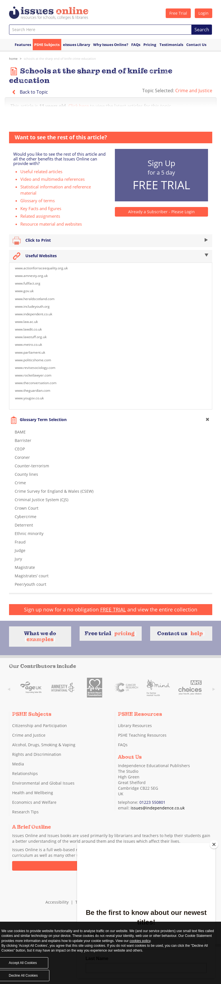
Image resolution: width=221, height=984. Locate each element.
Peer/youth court (30, 584)
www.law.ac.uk (26, 321)
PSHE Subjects (47, 44)
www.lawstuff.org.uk (31, 336)
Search (201, 30)
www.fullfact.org (27, 283)
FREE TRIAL (113, 609)
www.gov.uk (24, 291)
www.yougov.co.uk (29, 398)
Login (203, 13)
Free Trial (178, 13)
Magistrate (25, 567)
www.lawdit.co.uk (28, 329)
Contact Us (196, 44)
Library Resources (135, 725)
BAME (20, 432)
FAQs (135, 44)
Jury (18, 559)
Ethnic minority (29, 533)
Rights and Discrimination (36, 754)
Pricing (149, 44)
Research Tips (25, 812)
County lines (26, 474)
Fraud (20, 542)
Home (13, 58)
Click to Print (110, 241)
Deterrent (24, 525)
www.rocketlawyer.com (33, 375)
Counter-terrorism (32, 465)
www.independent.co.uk (33, 314)
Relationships (25, 773)
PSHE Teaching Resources (142, 735)
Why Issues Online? (110, 44)
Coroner (22, 457)
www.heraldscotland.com (34, 298)
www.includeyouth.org (32, 306)
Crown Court (26, 508)
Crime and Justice (193, 90)
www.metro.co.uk (28, 344)
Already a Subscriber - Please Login (161, 211)
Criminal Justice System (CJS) (41, 499)
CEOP (20, 449)
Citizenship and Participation (39, 725)
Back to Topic (28, 92)
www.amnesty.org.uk (31, 275)
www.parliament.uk (30, 352)
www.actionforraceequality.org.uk (41, 268)
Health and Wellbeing (32, 792)
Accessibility (57, 901)
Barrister (23, 440)
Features (23, 44)
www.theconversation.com (35, 382)
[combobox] (100, 30)
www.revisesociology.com (35, 367)
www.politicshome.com (33, 360)
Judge (20, 550)
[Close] (214, 844)
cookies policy (140, 941)
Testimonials (171, 44)
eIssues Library (76, 44)
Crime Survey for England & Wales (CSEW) (54, 491)
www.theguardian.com (32, 390)
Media (18, 764)
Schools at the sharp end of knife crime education (60, 58)
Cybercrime (25, 516)
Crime (20, 482)
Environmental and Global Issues (43, 783)
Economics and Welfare (34, 802)
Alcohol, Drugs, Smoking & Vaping (43, 744)
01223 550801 (152, 802)
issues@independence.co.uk (158, 807)
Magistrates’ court (32, 575)
